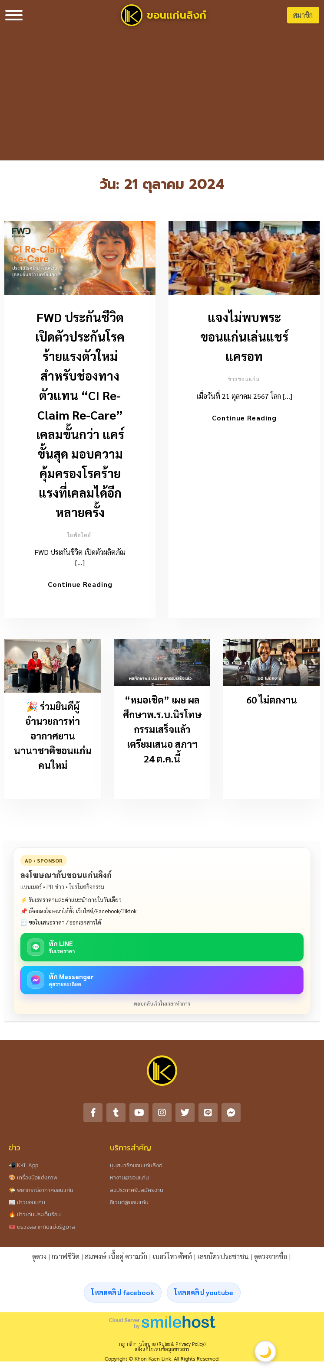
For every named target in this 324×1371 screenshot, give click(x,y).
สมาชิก (303, 15)
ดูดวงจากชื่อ (270, 1259)
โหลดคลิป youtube (203, 1294)
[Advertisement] (162, 95)
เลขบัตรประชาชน (223, 1259)
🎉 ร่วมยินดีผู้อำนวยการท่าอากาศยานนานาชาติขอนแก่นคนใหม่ (53, 738)
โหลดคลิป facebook (122, 1294)
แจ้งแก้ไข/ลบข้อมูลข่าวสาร (162, 1351)
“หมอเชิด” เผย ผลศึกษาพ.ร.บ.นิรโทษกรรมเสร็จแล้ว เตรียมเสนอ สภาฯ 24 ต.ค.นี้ (162, 731)
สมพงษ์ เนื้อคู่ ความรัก (116, 1259)
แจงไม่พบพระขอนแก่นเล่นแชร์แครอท (244, 336)
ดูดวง (39, 1259)
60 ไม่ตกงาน (271, 702)
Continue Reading (80, 584)
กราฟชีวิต (65, 1259)
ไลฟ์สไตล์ (79, 534)
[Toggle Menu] (14, 15)
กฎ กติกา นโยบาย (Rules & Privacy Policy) (162, 1346)
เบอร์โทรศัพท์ (172, 1259)
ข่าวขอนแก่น (244, 378)
